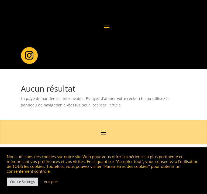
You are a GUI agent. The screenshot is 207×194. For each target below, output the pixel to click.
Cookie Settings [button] (22, 181)
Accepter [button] (51, 181)
